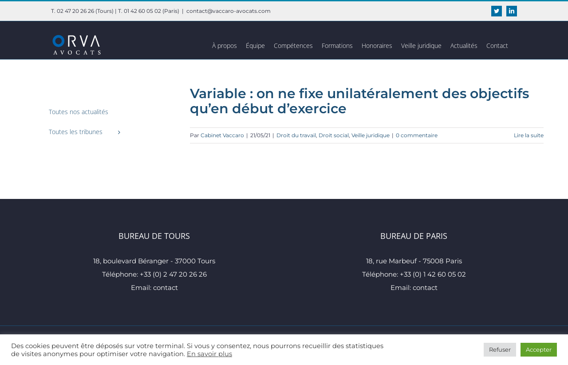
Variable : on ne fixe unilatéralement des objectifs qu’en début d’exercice (359, 101)
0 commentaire (417, 135)
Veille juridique (370, 135)
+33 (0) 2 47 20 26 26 (173, 274)
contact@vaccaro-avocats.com (228, 11)
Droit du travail (296, 135)
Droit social (334, 135)
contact (165, 287)
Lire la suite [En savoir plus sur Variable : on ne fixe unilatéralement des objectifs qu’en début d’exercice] (529, 135)
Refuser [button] (500, 349)
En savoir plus (209, 354)
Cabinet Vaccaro (222, 135)
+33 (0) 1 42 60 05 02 (433, 274)
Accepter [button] (539, 349)
